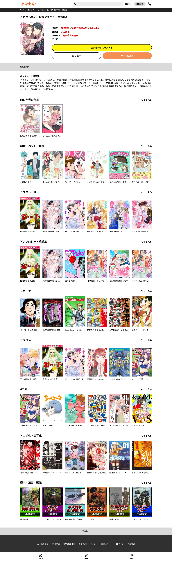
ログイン (128, 4)
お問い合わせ (106, 544)
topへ (86, 531)
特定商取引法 (69, 544)
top (22, 10)
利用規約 (56, 544)
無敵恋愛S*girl (70, 35)
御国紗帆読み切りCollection (86, 28)
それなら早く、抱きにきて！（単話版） (53, 10)
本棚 (131, 559)
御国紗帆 (65, 28)
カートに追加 (127, 55)
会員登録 (139, 4)
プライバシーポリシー (87, 544)
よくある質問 (42, 544)
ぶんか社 (65, 31)
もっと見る (146, 99)
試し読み (76, 55)
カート (86, 559)
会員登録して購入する (102, 47)
